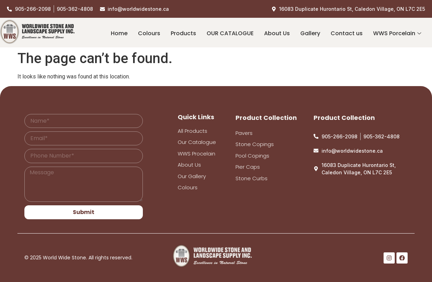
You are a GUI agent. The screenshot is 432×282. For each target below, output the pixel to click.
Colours (149, 33)
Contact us (347, 33)
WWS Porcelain (397, 33)
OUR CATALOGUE (230, 33)
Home (119, 33)
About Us (277, 33)
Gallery (310, 33)
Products (183, 33)
